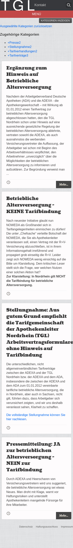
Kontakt (40, 5)
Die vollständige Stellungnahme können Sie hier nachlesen (35, 417)
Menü (36, 14)
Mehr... (63, 184)
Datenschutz (26, 526)
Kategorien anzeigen (55, 20)
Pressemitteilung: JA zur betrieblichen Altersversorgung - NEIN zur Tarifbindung (33, 457)
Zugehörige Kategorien (19, 34)
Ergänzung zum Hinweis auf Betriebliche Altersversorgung (28, 78)
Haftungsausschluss (47, 526)
